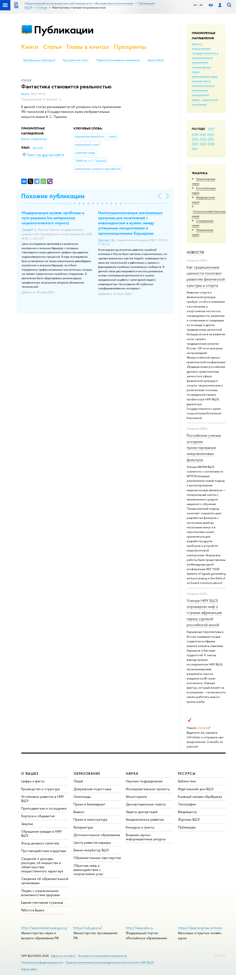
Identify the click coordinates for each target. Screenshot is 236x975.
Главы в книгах (88, 47)
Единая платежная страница (42, 902)
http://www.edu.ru (139, 928)
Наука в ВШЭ (156, 60)
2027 (211, 129)
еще (195, 148)
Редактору (220, 955)
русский (38, 148)
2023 (195, 139)
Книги (29, 47)
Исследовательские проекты (148, 789)
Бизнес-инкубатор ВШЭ (91, 850)
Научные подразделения (144, 781)
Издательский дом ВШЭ (195, 789)
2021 (210, 139)
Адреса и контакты (63, 956)
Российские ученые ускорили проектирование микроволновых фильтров (204, 447)
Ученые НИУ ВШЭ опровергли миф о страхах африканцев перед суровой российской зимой (204, 612)
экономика (199, 104)
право (196, 100)
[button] (70, 203)
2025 (202, 134)
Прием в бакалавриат (90, 804)
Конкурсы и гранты (140, 827)
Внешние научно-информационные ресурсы (146, 837)
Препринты (130, 47)
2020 (195, 144)
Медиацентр (187, 812)
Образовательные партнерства (97, 857)
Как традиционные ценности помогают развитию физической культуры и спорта (206, 276)
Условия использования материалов (102, 956)
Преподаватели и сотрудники (44, 808)
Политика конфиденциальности (42, 962)
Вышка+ (79, 812)
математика (200, 90)
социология (209, 100)
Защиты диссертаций (141, 812)
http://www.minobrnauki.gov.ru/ (44, 928)
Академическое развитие (145, 819)
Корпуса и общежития (38, 816)
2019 (203, 144)
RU (195, 5)
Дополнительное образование (97, 835)
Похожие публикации (53, 196)
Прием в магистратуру (90, 819)
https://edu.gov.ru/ (88, 928)
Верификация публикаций (39, 60)
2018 (211, 144)
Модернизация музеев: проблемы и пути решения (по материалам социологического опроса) (53, 217)
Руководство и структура (40, 789)
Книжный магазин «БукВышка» (200, 796)
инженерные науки (205, 76)
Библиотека (187, 781)
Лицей (78, 781)
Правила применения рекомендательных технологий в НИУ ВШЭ (109, 962)
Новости (195, 252)
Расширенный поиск (75, 60)
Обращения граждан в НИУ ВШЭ (41, 833)
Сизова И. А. (29, 230)
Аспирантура (83, 827)
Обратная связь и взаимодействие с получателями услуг (88, 869)
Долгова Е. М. (106, 240)
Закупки (27, 824)
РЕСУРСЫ (186, 773)
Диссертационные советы (146, 804)
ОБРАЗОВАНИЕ (87, 773)
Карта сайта (29, 969)
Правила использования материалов (118, 60)
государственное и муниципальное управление (205, 57)
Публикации (64, 30)
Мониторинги (136, 796)
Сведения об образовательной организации (44, 880)
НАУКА (132, 773)
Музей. (26, 94)
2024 (210, 134)
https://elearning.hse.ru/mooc (200, 928)
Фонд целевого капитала (40, 843)
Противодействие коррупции (43, 851)
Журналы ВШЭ (189, 819)
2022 (203, 139)
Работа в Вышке (32, 910)
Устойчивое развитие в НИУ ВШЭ (42, 798)
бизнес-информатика (201, 46)
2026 (195, 134)
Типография (187, 804)
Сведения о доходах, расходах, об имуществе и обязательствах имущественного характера (42, 864)
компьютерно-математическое (203, 83)
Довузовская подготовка (92, 789)
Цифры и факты (32, 781)
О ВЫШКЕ (30, 773)
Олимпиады (82, 796)
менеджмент (200, 95)
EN (201, 5)
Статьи (52, 47)
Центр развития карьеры (92, 842)
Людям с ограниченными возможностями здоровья (40, 892)
